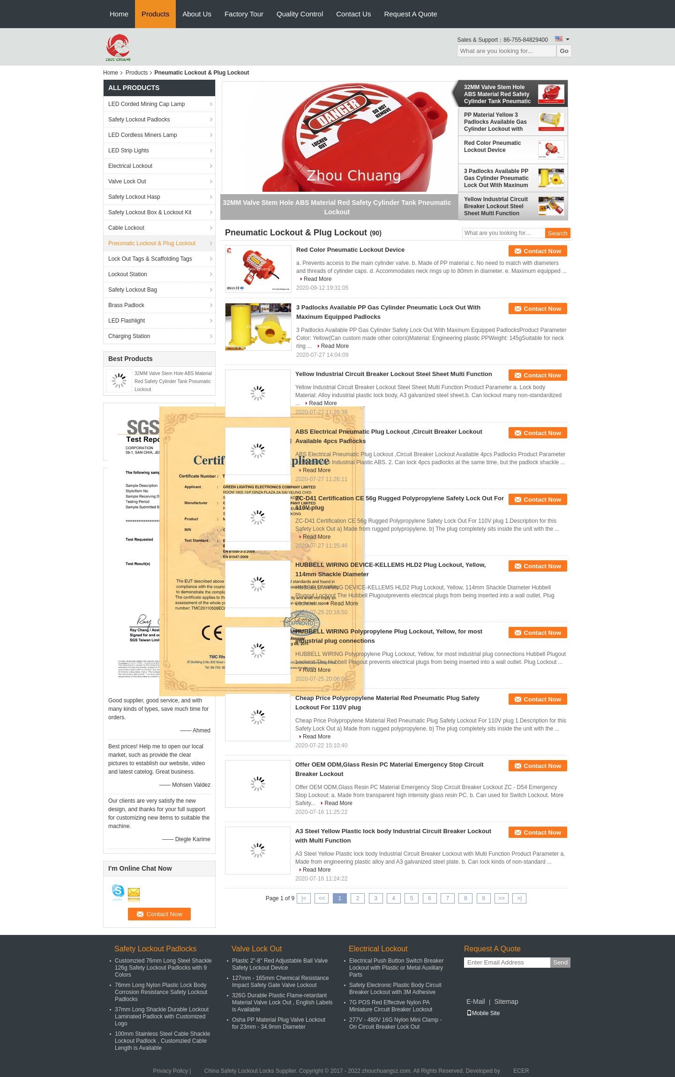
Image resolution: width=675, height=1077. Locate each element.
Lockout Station (127, 274)
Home (119, 14)
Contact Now (542, 251)
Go (564, 50)
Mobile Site (483, 1013)
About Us (196, 14)
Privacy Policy (170, 1071)
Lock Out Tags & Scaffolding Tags (150, 259)
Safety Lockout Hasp (134, 197)
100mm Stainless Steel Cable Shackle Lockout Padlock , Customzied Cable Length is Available (162, 1041)
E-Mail (475, 1001)
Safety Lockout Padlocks (139, 119)
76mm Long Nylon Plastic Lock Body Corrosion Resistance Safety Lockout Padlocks (161, 992)
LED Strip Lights (128, 150)
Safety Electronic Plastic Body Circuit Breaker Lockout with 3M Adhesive (395, 988)
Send (560, 962)
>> (501, 898)
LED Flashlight (126, 320)
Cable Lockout (126, 228)
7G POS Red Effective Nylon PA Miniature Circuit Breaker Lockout (390, 1006)
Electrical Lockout (130, 166)
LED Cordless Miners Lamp (142, 135)
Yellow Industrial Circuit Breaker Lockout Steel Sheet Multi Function (496, 206)
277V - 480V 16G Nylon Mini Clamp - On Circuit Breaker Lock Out (395, 1023)
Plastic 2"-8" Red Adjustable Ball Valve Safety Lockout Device (280, 964)
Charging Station (129, 336)
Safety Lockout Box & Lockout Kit (149, 212)
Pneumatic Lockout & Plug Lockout (151, 243)
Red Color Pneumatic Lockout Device (492, 146)
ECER (521, 1071)
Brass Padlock (126, 305)
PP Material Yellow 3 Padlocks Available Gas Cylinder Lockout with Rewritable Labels (495, 122)
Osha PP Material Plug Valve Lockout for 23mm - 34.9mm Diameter (278, 1023)
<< (321, 898)
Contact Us (353, 14)
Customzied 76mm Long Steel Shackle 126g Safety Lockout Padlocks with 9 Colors (163, 967)
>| (519, 898)
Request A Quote (410, 14)
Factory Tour (244, 14)
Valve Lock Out (127, 181)
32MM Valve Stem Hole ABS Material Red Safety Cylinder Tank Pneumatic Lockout (173, 381)
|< (303, 898)
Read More (317, 279)
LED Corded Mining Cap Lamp (146, 104)
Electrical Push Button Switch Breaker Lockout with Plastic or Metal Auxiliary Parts (396, 967)
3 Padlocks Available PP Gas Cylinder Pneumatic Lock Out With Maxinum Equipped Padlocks (496, 178)
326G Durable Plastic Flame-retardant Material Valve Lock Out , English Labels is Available (282, 1002)
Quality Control (300, 14)
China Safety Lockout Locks (239, 1071)
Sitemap (506, 1001)
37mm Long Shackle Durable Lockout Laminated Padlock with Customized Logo (162, 1016)
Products (155, 14)
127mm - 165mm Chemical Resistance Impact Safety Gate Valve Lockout (280, 981)
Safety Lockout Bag (132, 289)
